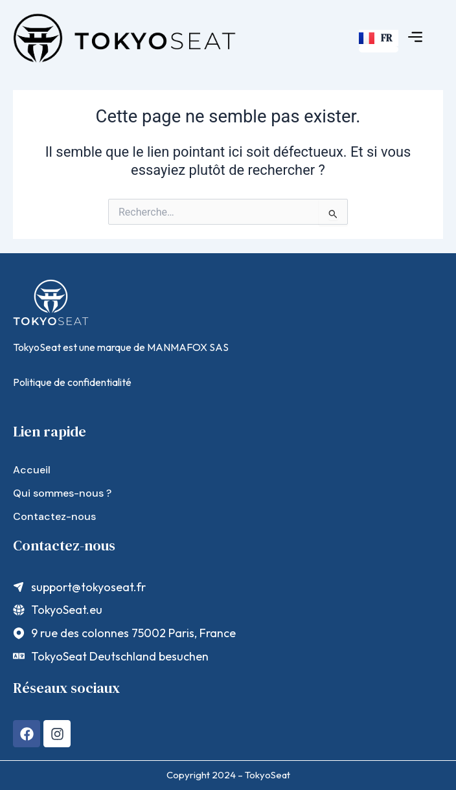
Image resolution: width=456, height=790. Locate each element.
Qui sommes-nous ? (62, 493)
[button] (415, 38)
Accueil (32, 470)
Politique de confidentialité (72, 382)
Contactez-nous (54, 516)
